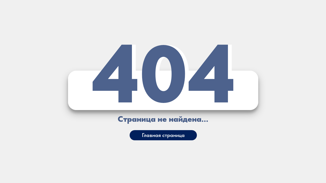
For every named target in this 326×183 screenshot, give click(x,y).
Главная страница (163, 135)
